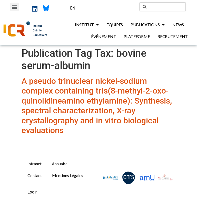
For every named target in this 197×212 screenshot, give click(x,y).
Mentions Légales (67, 175)
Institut (87, 24)
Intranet (34, 163)
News (178, 24)
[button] (14, 7)
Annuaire (59, 163)
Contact (34, 175)
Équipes (114, 24)
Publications (148, 24)
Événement (103, 36)
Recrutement (172, 36)
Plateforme (137, 36)
